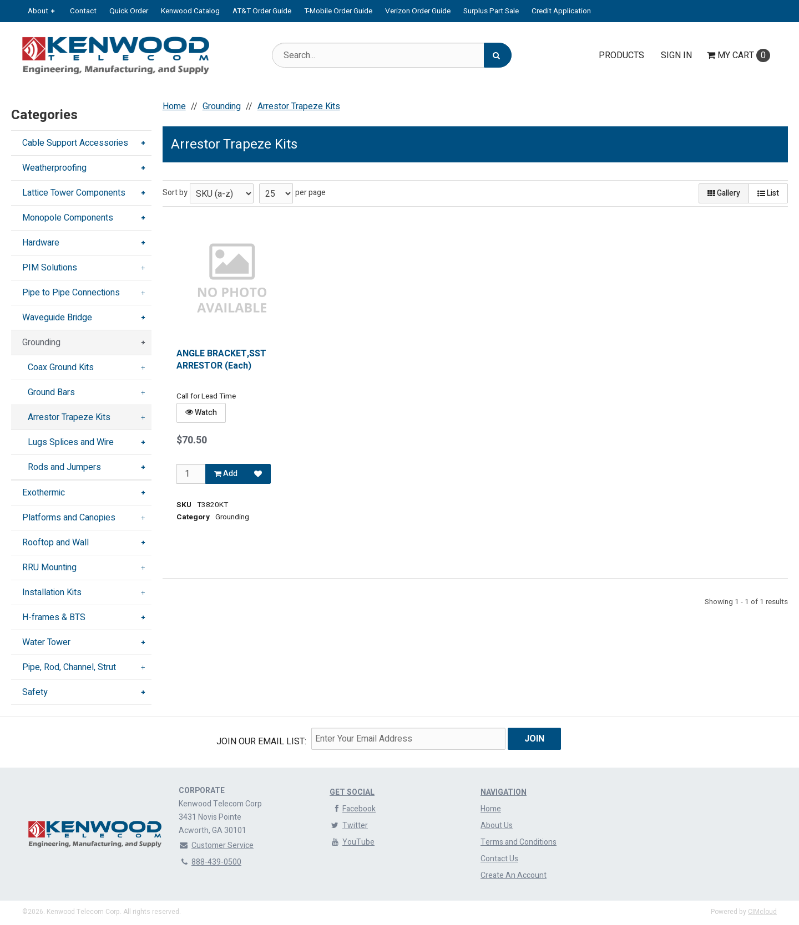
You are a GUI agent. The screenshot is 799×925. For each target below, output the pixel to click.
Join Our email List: (261, 741)
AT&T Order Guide (261, 11)
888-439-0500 (210, 862)
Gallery (723, 193)
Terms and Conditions (519, 842)
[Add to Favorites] (258, 474)
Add (225, 473)
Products (621, 55)
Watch (201, 412)
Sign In (676, 55)
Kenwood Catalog (190, 11)
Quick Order (128, 11)
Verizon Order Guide (418, 11)
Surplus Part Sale (491, 11)
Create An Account (514, 875)
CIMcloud (762, 912)
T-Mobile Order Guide (338, 11)
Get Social (352, 792)
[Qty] (191, 474)
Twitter (349, 825)
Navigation (504, 792)
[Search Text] (392, 55)
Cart (738, 55)
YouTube (352, 842)
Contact (83, 11)
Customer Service (216, 845)
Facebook (353, 809)
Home (491, 809)
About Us (497, 825)
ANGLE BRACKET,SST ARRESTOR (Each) (221, 359)
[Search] (498, 55)
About (38, 11)
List (768, 193)
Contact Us (499, 859)
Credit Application (561, 11)
